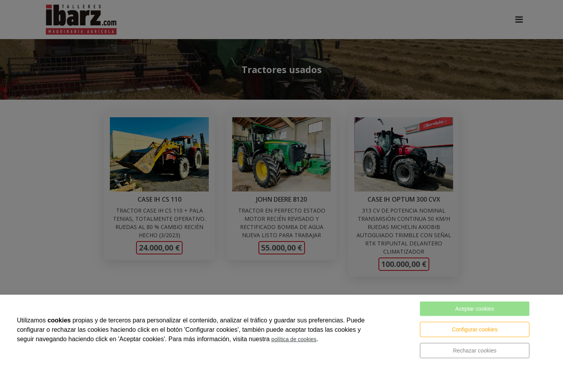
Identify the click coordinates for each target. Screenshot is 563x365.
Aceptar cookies (474, 309)
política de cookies (293, 339)
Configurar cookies (475, 329)
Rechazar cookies (474, 350)
